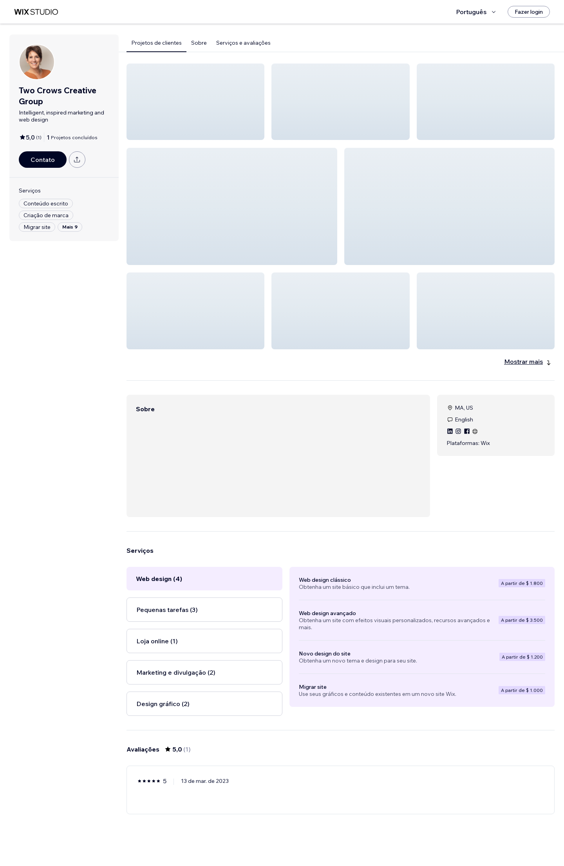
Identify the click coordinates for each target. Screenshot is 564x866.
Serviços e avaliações (243, 42)
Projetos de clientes (156, 42)
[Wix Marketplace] (36, 11)
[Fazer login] (529, 12)
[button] (195, 102)
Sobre (199, 42)
